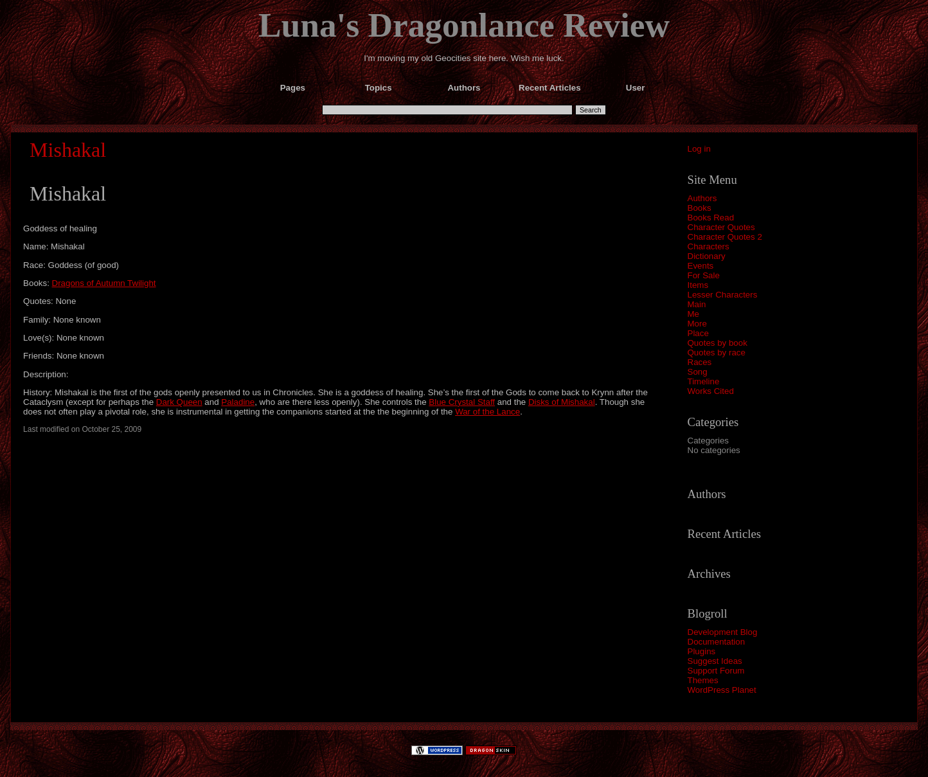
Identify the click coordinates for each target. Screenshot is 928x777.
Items (698, 285)
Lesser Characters (723, 294)
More (697, 323)
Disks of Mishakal (561, 402)
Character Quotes (721, 227)
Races (700, 362)
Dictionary (707, 256)
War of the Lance (487, 411)
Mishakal (68, 149)
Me (694, 314)
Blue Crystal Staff (462, 402)
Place (698, 333)
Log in (699, 149)
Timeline (704, 381)
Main (697, 304)
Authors (702, 198)
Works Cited (711, 391)
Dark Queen (179, 402)
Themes (703, 680)
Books (699, 208)
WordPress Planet (722, 690)
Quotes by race (716, 352)
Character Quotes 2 (725, 237)
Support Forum (716, 670)
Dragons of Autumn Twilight (104, 283)
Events (701, 266)
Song (698, 372)
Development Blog (723, 632)
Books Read (711, 217)
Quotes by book (717, 343)
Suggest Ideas (715, 661)
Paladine (237, 402)
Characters (708, 246)
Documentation (716, 642)
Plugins (702, 651)
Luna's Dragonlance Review (464, 25)
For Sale (704, 275)
